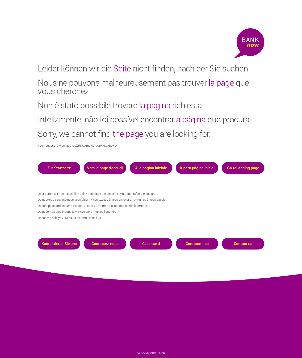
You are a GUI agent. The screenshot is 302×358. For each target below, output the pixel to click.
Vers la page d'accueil (105, 168)
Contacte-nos (197, 243)
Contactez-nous (105, 243)
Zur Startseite (59, 168)
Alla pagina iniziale (151, 168)
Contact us (243, 243)
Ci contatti (151, 243)
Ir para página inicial (197, 168)
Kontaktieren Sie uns (59, 243)
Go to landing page (243, 168)
